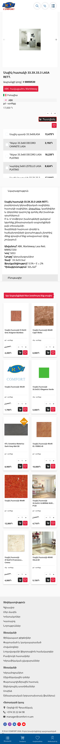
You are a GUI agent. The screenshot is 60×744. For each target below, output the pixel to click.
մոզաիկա (34, 215)
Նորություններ (12, 625)
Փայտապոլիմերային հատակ (20, 681)
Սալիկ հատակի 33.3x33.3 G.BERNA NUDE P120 (43, 503)
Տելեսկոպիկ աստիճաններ (19, 686)
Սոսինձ (7, 691)
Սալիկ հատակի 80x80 (15, 500)
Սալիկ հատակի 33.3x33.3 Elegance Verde (43, 388)
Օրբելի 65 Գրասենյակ (17, 707)
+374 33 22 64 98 (14, 712)
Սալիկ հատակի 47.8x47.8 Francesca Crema (13, 560)
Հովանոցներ (10, 646)
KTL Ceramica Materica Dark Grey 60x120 (14, 444)
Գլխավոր (8, 607)
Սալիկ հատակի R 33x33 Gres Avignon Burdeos (15, 331)
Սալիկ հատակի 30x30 (15, 387)
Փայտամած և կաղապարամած (22, 642)
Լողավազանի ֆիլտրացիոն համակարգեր (28, 651)
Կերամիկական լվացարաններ (21, 660)
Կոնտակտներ (11, 616)
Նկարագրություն (18, 190)
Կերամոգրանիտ (13, 672)
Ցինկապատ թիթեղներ (17, 637)
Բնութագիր (15, 197)
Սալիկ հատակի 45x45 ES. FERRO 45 (43, 444)
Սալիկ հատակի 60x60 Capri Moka (43, 331)
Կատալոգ (9, 621)
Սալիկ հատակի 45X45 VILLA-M (43, 558)
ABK (11, 100)
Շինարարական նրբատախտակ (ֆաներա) (29, 695)
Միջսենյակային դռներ (16, 677)
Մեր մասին (9, 612)
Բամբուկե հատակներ (16, 656)
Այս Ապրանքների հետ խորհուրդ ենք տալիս (29, 295)
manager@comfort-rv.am (18, 716)
